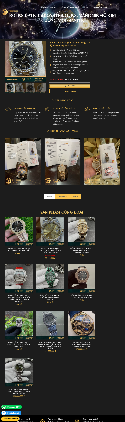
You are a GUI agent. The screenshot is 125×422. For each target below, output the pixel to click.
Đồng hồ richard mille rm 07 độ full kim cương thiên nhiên (77, 294)
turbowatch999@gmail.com (19, 400)
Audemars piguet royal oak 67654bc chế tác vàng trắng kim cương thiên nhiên (107, 295)
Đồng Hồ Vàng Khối (51, 4)
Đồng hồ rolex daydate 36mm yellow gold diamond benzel (77, 249)
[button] (39, 60)
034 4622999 (65, 91)
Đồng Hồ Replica (30, 4)
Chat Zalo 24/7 (13, 413)
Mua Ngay (65, 86)
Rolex (67, 4)
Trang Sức (27, 13)
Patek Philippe (81, 4)
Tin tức (51, 13)
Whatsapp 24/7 (13, 407)
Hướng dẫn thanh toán (52, 394)
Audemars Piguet (101, 4)
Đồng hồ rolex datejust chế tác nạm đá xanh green (18, 294)
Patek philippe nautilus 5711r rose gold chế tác (18, 249)
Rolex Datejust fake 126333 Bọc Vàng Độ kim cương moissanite (48, 249)
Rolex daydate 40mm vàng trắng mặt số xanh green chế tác (47, 339)
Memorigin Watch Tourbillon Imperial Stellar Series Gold (18, 339)
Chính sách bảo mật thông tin (55, 388)
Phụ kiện (40, 13)
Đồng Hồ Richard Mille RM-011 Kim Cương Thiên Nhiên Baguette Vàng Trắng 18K (107, 250)
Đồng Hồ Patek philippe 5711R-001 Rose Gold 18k (48, 293)
